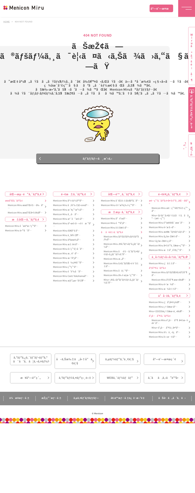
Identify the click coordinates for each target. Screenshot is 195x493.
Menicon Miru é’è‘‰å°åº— (68, 272)
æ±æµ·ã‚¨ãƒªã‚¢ (121, 213)
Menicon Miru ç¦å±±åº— (163, 264)
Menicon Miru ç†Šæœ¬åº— (163, 307)
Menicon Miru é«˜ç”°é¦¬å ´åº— (68, 249)
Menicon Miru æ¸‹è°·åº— (66, 254)
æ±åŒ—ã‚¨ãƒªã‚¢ (25, 220)
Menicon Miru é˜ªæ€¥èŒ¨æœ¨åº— (167, 223)
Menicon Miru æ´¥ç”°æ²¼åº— (68, 210)
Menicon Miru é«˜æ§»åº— (162, 228)
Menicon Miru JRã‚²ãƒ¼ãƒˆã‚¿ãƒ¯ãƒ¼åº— (122, 246)
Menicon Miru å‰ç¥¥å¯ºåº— (68, 263)
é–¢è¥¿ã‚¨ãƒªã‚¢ (169, 195)
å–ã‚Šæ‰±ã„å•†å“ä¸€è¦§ (75, 362)
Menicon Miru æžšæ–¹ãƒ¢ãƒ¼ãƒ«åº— (168, 232)
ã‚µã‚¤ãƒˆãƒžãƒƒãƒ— (86, 399)
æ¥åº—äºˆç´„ (30, 379)
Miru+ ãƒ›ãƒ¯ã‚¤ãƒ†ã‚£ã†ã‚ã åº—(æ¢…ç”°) (170, 218)
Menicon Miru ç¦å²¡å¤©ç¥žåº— (165, 303)
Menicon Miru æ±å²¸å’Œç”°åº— (166, 250)
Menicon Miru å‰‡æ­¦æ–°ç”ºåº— (121, 276)
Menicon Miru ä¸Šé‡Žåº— (66, 236)
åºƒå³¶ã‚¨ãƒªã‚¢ (157, 268)
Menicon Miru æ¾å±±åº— (164, 289)
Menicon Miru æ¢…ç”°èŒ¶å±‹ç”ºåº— (169, 210)
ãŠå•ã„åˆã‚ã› (172, 399)
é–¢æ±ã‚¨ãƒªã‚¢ (73, 195)
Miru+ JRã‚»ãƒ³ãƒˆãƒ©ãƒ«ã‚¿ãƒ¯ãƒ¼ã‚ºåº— (121, 282)
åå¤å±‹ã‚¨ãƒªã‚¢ (112, 232)
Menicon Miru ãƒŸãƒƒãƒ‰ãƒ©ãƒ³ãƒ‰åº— (121, 239)
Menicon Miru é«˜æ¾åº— (162, 285)
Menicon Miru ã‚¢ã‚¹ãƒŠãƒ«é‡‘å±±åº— (121, 265)
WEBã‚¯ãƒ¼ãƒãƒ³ (120, 379)
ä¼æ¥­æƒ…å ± (19, 399)
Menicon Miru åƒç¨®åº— (117, 271)
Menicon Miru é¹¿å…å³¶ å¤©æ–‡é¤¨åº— (170, 322)
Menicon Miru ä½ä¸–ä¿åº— (164, 333)
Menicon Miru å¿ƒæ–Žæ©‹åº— (164, 237)
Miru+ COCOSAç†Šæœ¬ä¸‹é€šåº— (166, 312)
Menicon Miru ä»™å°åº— (18, 231)
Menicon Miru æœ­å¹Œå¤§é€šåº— (25, 213)
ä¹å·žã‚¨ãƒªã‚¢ (169, 296)
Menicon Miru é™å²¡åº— (114, 223)
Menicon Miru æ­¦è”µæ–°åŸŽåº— (69, 281)
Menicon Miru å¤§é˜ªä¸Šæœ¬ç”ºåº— (168, 246)
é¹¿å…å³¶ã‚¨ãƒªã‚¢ (159, 316)
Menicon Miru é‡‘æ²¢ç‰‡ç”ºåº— (118, 205)
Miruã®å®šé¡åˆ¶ (192, 57)
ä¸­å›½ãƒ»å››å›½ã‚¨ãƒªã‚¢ (169, 257)
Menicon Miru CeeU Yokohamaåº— (70, 277)
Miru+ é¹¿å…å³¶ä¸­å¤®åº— (166, 328)
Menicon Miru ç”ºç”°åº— (65, 267)
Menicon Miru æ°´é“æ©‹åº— (68, 219)
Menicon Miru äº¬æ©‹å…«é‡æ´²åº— (72, 225)
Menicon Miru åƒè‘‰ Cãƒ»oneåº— (71, 205)
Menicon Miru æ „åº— (115, 259)
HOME (6, 21)
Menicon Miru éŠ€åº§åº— (66, 231)
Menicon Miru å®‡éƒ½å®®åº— (68, 201)
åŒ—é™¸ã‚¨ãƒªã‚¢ (121, 195)
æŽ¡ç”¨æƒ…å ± (52, 399)
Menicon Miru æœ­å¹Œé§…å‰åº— (25, 207)
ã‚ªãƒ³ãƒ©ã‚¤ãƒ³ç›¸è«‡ (75, 379)
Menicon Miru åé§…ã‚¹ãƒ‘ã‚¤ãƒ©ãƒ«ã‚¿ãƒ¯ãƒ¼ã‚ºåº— (121, 253)
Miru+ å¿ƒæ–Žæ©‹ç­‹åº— (161, 241)
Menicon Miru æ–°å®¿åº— (66, 258)
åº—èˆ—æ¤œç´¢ (160, 9)
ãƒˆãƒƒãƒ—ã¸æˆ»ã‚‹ (97, 159)
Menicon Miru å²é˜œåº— (114, 219)
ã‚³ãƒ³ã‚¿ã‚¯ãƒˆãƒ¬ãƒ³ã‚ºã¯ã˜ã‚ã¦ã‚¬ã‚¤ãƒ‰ (30, 360)
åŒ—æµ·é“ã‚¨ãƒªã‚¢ (26, 195)
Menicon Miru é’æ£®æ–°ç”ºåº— (21, 226)
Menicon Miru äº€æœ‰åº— (67, 240)
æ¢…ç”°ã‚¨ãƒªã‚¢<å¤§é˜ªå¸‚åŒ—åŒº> (168, 203)
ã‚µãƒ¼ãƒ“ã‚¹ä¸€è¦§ (120, 360)
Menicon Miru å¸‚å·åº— (66, 215)
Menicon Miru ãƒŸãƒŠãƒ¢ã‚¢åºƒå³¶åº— (170, 275)
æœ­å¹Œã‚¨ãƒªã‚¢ (14, 201)
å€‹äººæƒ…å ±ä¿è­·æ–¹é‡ (129, 399)
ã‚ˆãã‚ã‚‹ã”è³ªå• (164, 379)
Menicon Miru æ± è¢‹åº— (66, 245)
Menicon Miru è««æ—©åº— (163, 337)
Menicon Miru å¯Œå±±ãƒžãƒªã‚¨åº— (120, 201)
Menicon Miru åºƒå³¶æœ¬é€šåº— (169, 280)
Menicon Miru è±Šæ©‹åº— (115, 228)
